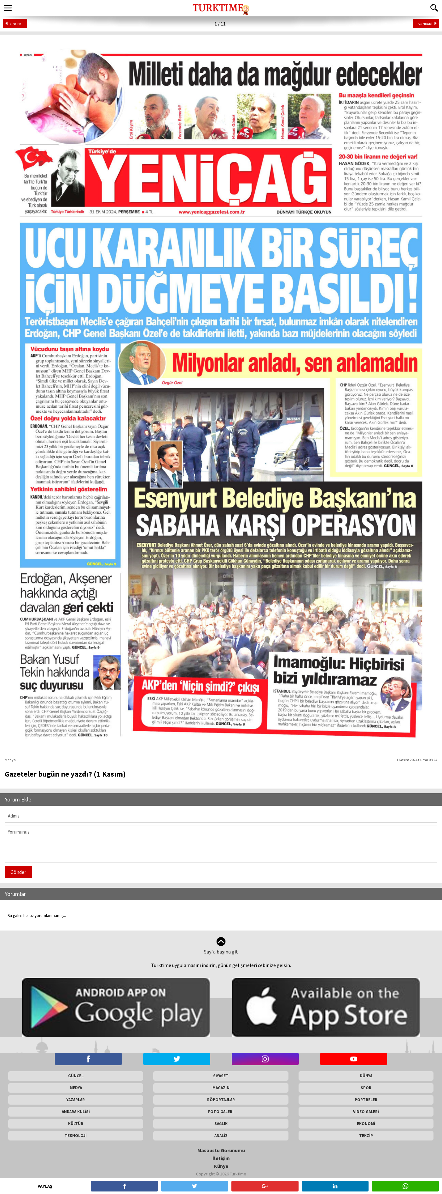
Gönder (18, 872)
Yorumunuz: (221, 844)
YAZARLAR (76, 1099)
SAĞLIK (221, 1123)
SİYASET (221, 1075)
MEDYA (76, 1087)
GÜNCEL (76, 1075)
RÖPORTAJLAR (221, 1099)
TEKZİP (366, 1135)
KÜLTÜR (75, 1123)
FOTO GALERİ (221, 1111)
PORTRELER (366, 1099)
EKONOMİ (366, 1123)
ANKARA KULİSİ (76, 1111)
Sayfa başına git (221, 946)
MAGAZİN (221, 1087)
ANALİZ (221, 1135)
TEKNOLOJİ (76, 1135)
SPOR (366, 1087)
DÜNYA (366, 1075)
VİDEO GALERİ (366, 1111)
